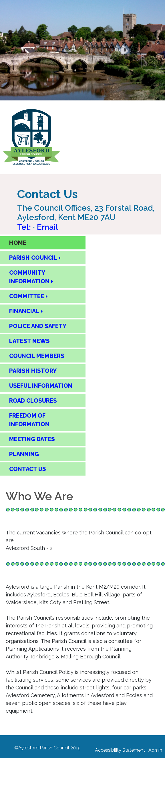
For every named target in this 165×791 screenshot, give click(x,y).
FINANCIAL (24, 311)
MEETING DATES (32, 439)
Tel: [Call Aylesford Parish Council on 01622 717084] (25, 227)
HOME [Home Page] (17, 242)
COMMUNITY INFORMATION (29, 277)
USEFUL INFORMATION (40, 385)
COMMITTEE (26, 296)
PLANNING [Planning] (24, 454)
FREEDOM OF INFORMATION (29, 420)
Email (47, 227)
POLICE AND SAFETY (37, 326)
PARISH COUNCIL (33, 257)
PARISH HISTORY (33, 370)
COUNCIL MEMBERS (36, 355)
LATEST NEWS (29, 341)
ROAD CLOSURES (33, 400)
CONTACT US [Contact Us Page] (27, 469)
